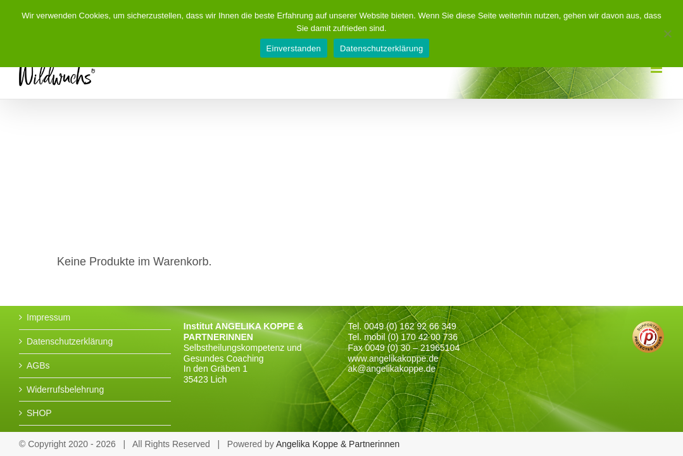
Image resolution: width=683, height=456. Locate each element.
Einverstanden (293, 48)
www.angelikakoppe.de (393, 358)
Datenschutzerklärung (70, 341)
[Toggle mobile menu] (657, 68)
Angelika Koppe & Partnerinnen (337, 444)
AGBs (38, 365)
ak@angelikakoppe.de (392, 369)
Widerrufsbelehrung (65, 389)
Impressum (48, 317)
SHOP (39, 413)
